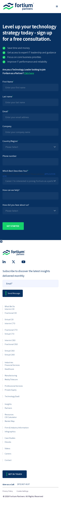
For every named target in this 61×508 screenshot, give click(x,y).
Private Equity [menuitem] (10, 390)
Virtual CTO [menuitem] (9, 334)
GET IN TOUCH (15, 474)
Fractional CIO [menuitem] (11, 313)
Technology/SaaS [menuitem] (12, 396)
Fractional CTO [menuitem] (11, 330)
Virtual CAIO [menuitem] (10, 354)
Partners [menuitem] (8, 408)
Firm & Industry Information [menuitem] (17, 427)
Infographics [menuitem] (10, 431)
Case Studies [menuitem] (10, 438)
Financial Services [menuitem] (12, 365)
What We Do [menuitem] (10, 306)
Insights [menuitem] (8, 404)
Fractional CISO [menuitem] (11, 344)
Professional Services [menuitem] (14, 386)
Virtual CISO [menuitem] (10, 350)
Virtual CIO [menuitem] (9, 319)
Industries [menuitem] (9, 362)
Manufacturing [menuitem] (11, 375)
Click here (29, 73)
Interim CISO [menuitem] (10, 340)
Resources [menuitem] (9, 414)
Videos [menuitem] (7, 448)
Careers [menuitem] (8, 453)
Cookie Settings (22, 491)
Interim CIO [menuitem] (9, 309)
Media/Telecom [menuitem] (11, 379)
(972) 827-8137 (23, 484)
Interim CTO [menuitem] (10, 323)
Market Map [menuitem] (10, 421)
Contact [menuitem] (8, 460)
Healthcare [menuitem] (9, 369)
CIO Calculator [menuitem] (11, 417)
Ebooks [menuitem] (8, 442)
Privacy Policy (8, 491)
